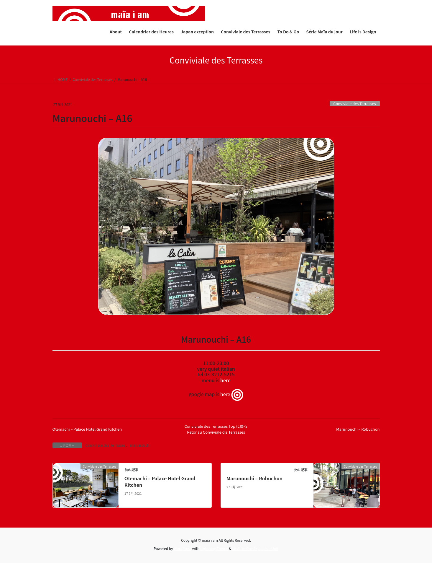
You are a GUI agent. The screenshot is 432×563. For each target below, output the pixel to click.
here (225, 380)
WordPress (182, 548)
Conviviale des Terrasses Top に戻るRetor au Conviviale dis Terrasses (215, 429)
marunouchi (140, 445)
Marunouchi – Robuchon (358, 429)
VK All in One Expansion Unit (255, 548)
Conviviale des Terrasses (354, 103)
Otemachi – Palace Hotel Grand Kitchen (87, 429)
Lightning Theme (214, 548)
